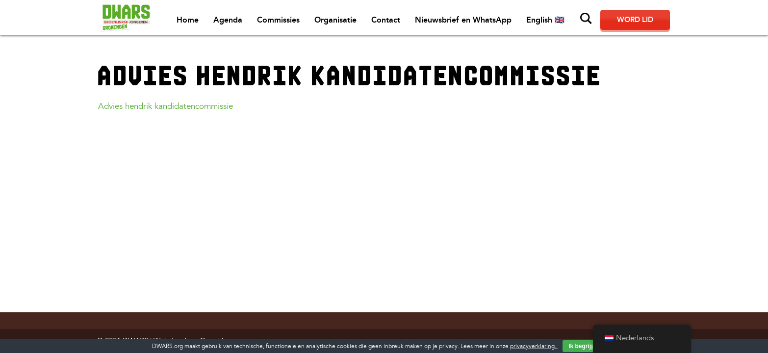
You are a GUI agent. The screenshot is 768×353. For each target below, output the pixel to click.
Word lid (635, 19)
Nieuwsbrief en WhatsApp (463, 20)
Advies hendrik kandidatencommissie (165, 106)
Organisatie (335, 20)
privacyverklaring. (534, 346)
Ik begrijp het (586, 346)
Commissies (278, 20)
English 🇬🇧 (545, 20)
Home (188, 20)
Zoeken (586, 19)
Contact (385, 20)
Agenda (227, 20)
